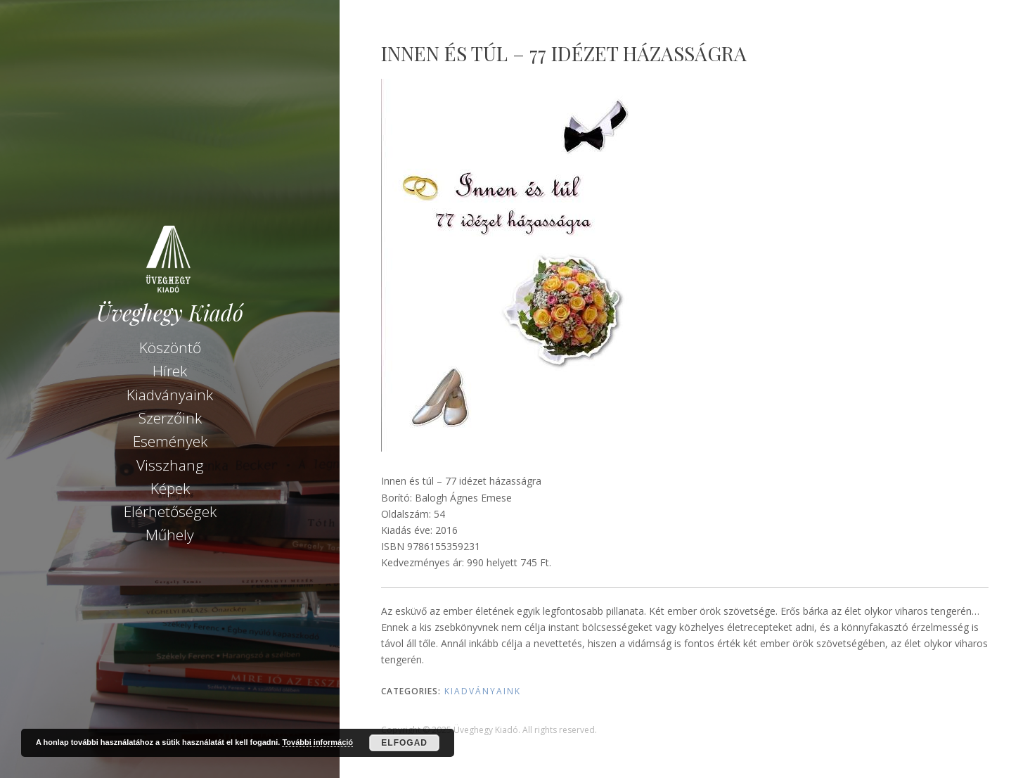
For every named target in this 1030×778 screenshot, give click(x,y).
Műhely (170, 534)
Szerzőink (170, 418)
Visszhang (170, 465)
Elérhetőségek (170, 511)
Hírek (170, 371)
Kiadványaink (170, 394)
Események (170, 441)
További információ (317, 742)
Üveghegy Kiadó (169, 312)
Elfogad (404, 743)
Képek (170, 488)
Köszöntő (170, 347)
